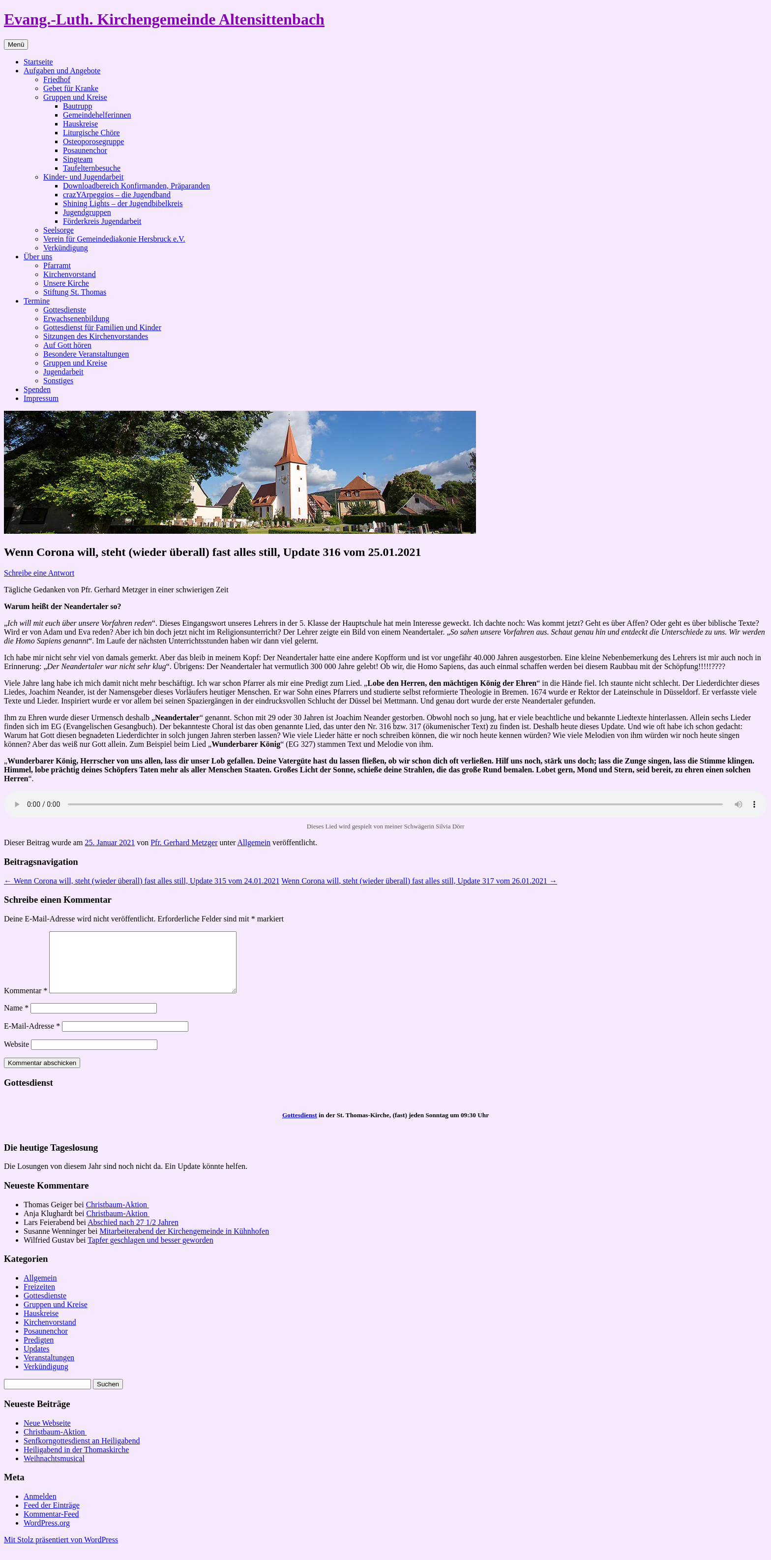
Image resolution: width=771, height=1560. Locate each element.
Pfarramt (57, 265)
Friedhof (56, 79)
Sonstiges (58, 380)
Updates (36, 1360)
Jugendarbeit (63, 371)
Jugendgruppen (87, 212)
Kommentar (25, 1002)
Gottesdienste (64, 310)
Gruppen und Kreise (75, 97)
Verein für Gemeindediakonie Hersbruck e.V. (114, 239)
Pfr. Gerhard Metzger (183, 842)
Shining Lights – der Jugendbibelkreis (123, 203)
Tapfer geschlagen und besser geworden (150, 1252)
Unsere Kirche (66, 283)
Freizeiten (39, 1298)
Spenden (37, 389)
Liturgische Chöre (91, 132)
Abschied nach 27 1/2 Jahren (133, 1234)
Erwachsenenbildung (76, 318)
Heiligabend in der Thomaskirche (76, 1461)
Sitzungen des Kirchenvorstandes (95, 336)
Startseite (38, 62)
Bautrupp (77, 106)
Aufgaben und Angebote (62, 70)
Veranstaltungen (49, 1369)
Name (16, 1019)
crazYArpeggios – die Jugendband (117, 194)
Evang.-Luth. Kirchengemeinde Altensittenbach (164, 19)
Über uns (38, 256)
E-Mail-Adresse (32, 1038)
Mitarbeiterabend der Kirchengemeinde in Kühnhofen (184, 1243)
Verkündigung (65, 248)
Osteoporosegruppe (93, 141)
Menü (16, 44)
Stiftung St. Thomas (74, 292)
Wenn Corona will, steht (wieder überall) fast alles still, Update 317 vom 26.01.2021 (419, 881)
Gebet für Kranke (70, 88)
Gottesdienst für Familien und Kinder (102, 327)
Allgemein (254, 842)
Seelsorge (58, 230)
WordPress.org (47, 1534)
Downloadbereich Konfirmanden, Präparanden (136, 186)
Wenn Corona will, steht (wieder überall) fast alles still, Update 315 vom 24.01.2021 (142, 881)
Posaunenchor (85, 150)
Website (16, 1056)
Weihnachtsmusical (54, 1470)
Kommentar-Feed (51, 1526)
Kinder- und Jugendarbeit (83, 177)
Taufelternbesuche (91, 168)
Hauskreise (80, 124)
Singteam (77, 159)
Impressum (41, 398)
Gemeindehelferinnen (97, 115)
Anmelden (40, 1508)
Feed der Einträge (52, 1517)
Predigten (39, 1351)
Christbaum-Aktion (117, 1216)
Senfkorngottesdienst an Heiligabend (82, 1452)
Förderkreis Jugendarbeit (102, 221)
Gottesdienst (299, 1127)
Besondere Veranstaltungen (86, 354)
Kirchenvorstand (69, 274)
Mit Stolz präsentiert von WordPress (61, 1551)
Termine (37, 301)
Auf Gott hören (67, 345)
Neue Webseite (47, 1435)
